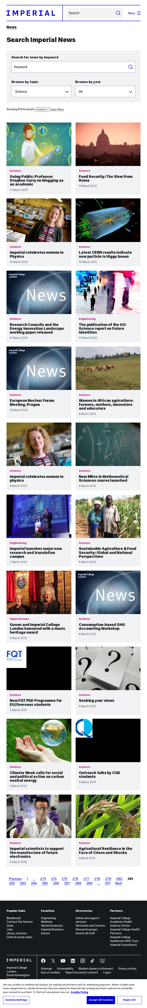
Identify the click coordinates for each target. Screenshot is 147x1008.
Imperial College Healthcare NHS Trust (124, 939)
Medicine (46, 921)
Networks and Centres (90, 925)
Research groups (86, 929)
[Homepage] (35, 13)
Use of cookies (50, 972)
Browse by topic (24, 82)
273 (43, 879)
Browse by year (88, 82)
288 (78, 883)
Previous (15, 879)
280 (119, 879)
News (12, 27)
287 (67, 883)
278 (97, 879)
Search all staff (85, 933)
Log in (107, 972)
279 (108, 879)
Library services (17, 933)
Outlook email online (19, 937)
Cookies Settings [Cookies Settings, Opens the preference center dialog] (16, 999)
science (42, 109)
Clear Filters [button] (57, 109)
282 (12, 883)
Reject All (129, 999)
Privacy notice (127, 968)
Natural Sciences (52, 925)
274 (54, 879)
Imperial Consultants (123, 945)
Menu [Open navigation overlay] (134, 13)
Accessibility (65, 968)
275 (64, 879)
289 (89, 883)
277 (86, 879)
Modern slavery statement (95, 968)
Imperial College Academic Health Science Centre (121, 922)
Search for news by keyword (34, 57)
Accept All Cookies (101, 999)
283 (23, 883)
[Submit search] (118, 13)
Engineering (48, 918)
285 (45, 883)
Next (118, 883)
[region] (73, 993)
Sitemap (46, 968)
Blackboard (14, 918)
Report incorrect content (81, 972)
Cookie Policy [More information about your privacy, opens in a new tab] (79, 992)
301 (107, 883)
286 (56, 883)
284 (34, 883)
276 (75, 879)
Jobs (10, 929)
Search (130, 67)
